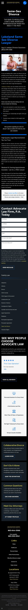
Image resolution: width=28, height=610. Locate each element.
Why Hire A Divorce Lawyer (14, 558)
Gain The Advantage (12, 476)
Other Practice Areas (14, 554)
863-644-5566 (14, 530)
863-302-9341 (14, 536)
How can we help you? (7, 242)
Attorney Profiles (12, 517)
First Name (4, 219)
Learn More (9, 456)
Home (14, 544)
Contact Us (14, 561)
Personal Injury (14, 551)
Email (3, 233)
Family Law (14, 547)
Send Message (8, 267)
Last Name (4, 223)
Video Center (14, 565)
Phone (3, 228)
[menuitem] (14, 282)
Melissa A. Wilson (6, 86)
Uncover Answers (12, 497)
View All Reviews (9, 380)
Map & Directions (14, 579)
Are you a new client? (7, 238)
